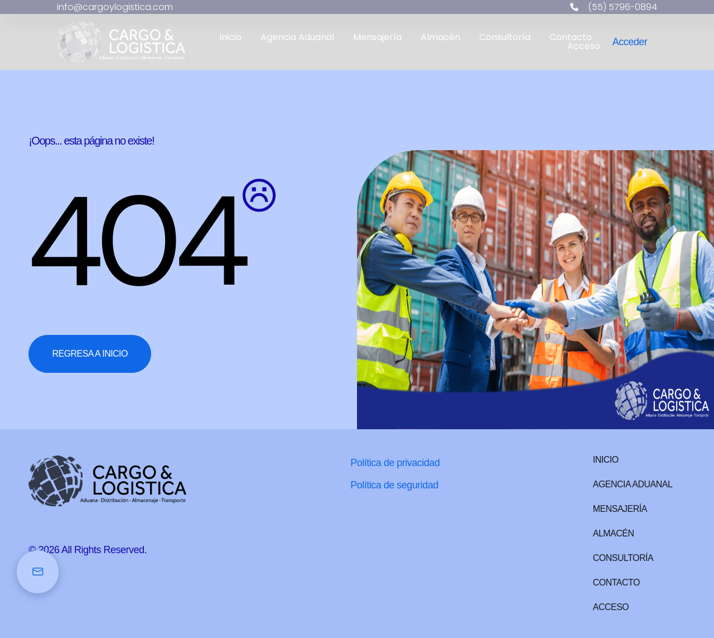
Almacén (440, 37)
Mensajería (377, 37)
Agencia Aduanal (297, 37)
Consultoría (504, 37)
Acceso (583, 46)
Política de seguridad (394, 485)
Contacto (570, 37)
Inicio (230, 37)
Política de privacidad (395, 462)
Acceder (630, 41)
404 (135, 242)
